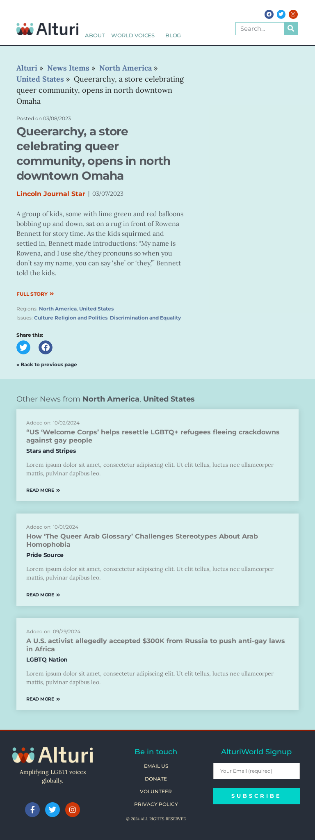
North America (58, 309)
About (95, 35)
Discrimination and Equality (145, 318)
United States (96, 309)
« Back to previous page (46, 364)
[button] (23, 347)
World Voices (135, 35)
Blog (173, 35)
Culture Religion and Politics (70, 318)
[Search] (290, 29)
